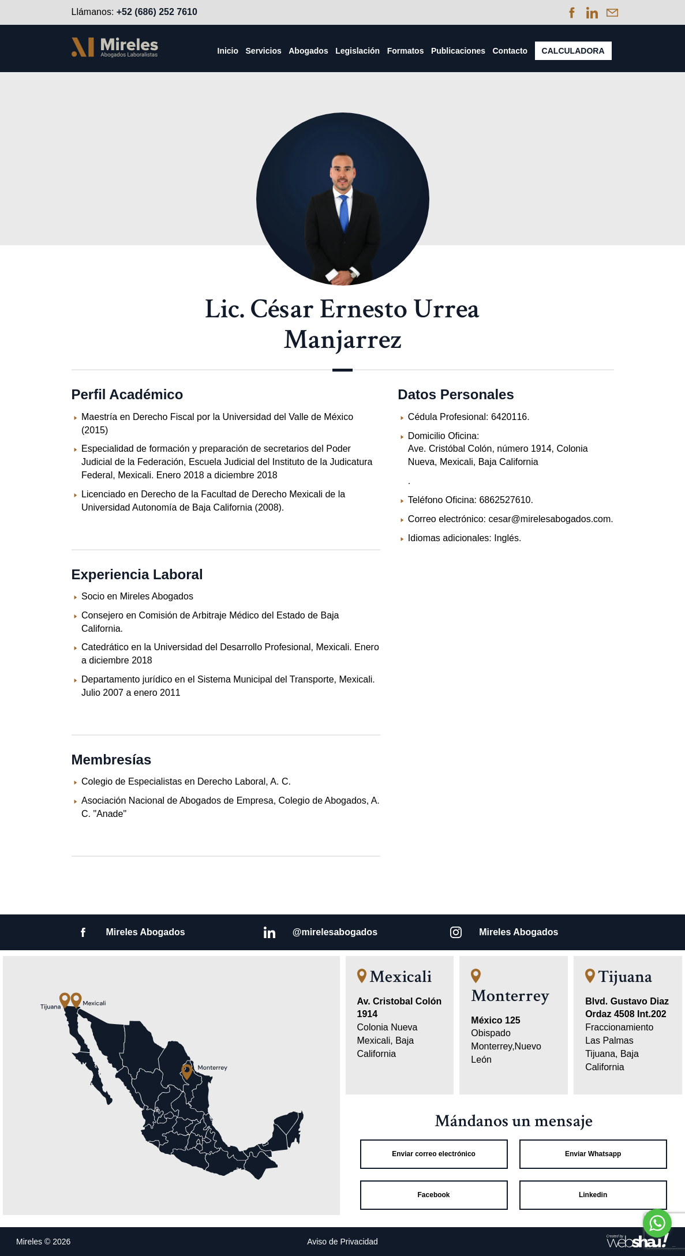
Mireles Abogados (145, 932)
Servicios (264, 50)
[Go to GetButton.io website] (657, 1245)
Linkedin (593, 1195)
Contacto (509, 50)
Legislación (357, 50)
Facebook (434, 1195)
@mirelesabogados (335, 932)
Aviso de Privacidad (342, 1241)
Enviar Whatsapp (593, 1154)
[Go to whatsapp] (657, 1223)
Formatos (405, 50)
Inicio (228, 50)
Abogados (308, 50)
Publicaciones (458, 50)
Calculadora (573, 50)
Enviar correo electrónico (434, 1154)
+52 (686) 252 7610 (157, 12)
